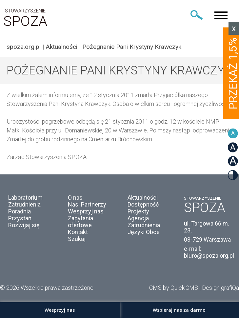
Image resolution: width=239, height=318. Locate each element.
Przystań (19, 218)
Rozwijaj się (24, 225)
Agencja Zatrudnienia (144, 222)
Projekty (138, 211)
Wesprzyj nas (86, 211)
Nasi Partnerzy (87, 204)
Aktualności (61, 46)
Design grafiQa (220, 287)
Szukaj (77, 238)
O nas (75, 197)
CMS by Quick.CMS (173, 287)
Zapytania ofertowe (80, 222)
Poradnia (19, 211)
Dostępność (143, 204)
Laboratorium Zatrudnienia (25, 201)
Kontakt (78, 232)
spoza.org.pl (24, 46)
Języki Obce (144, 232)
